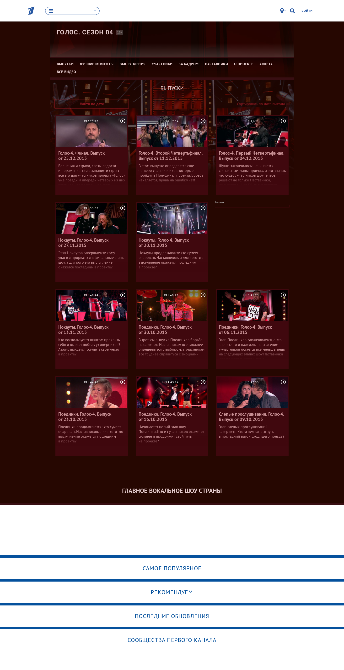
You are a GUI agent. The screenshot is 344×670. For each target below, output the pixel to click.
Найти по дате (92, 103)
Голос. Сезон (85, 32)
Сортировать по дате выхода (261, 103)
